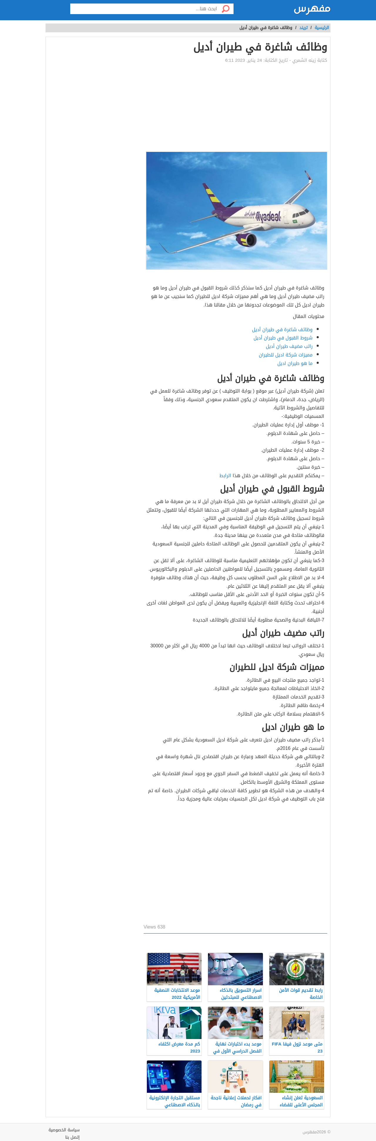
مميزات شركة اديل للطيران (286, 354)
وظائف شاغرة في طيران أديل (282, 329)
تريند (303, 28)
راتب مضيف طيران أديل (289, 346)
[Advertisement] (235, 107)
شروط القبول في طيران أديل (283, 337)
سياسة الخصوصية (64, 1130)
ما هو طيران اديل (295, 363)
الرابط (225, 475)
